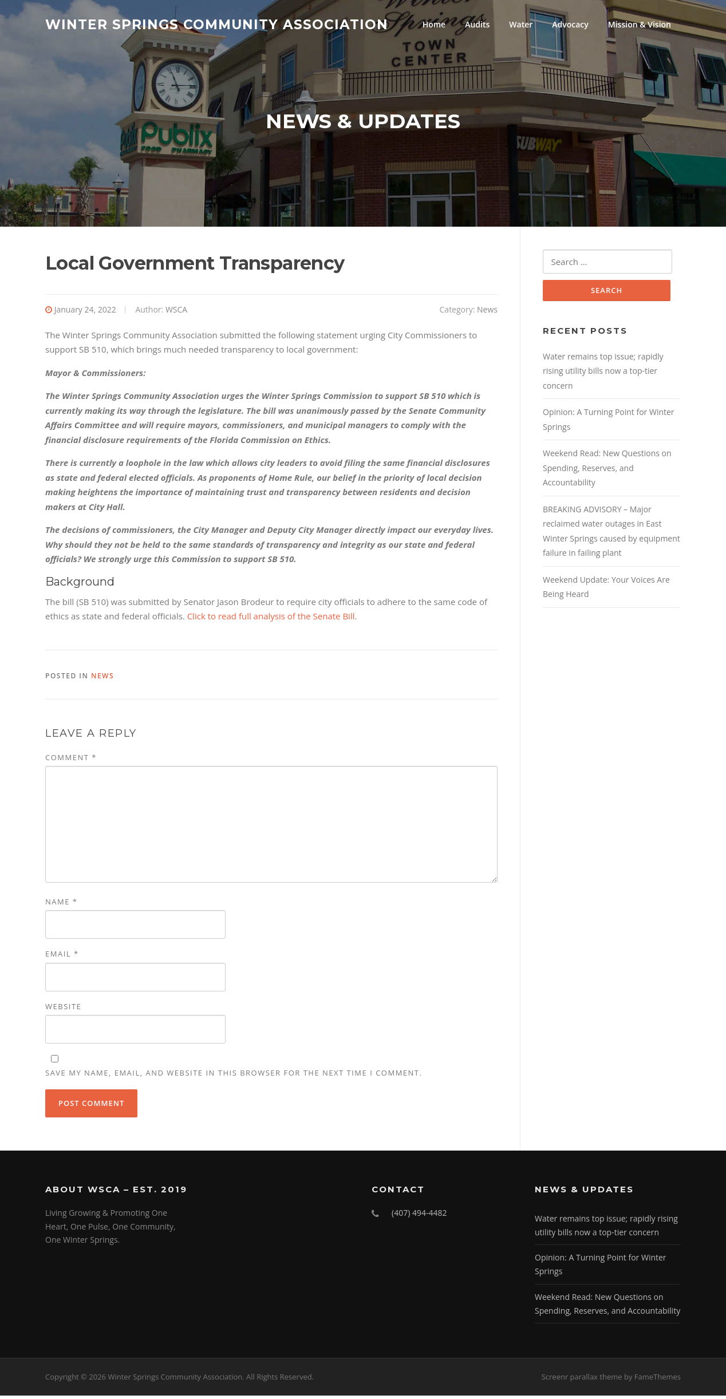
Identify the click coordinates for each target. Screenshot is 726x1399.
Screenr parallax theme (582, 1381)
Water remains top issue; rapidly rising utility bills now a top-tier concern (603, 375)
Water (520, 24)
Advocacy (570, 24)
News (487, 312)
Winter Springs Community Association (216, 24)
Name (61, 905)
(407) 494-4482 (419, 1216)
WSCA (176, 312)
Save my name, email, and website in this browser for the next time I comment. (233, 1076)
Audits (477, 24)
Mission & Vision (639, 24)
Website (63, 1010)
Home (434, 24)
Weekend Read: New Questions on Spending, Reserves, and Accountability (607, 472)
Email (62, 958)
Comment (71, 761)
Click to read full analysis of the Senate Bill (271, 619)
